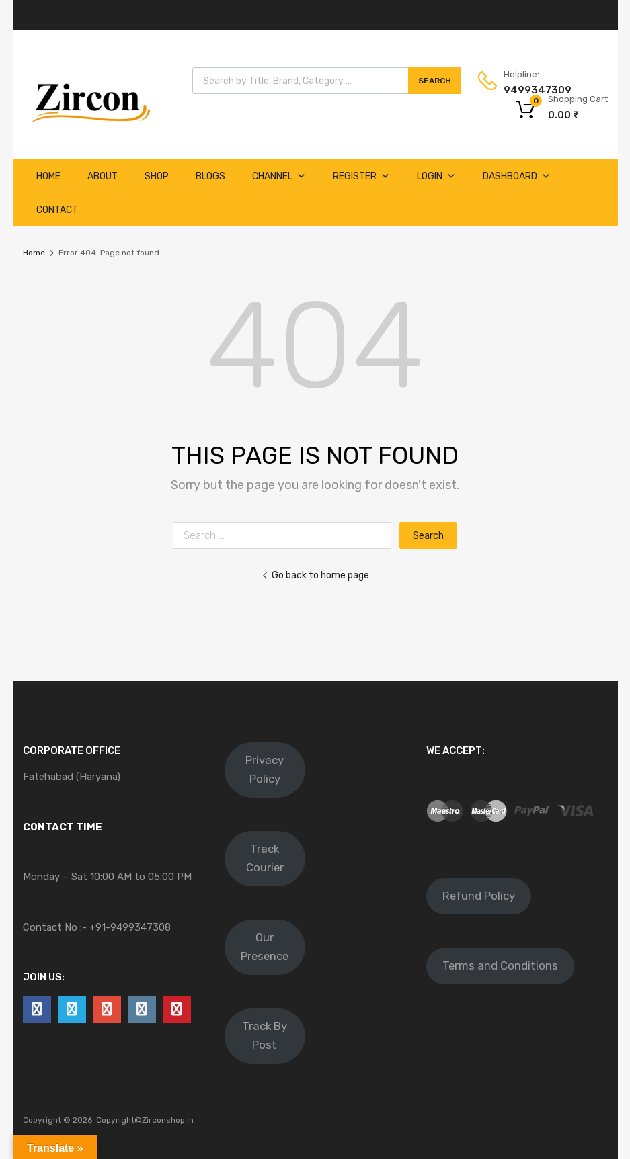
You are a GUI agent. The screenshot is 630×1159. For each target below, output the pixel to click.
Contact (57, 210)
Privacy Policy (264, 769)
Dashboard (517, 176)
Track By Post (264, 1035)
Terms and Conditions (500, 965)
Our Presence (264, 947)
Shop (157, 176)
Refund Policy (478, 895)
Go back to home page (315, 575)
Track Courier (265, 858)
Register (361, 176)
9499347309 (536, 90)
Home (48, 176)
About (102, 176)
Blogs (210, 176)
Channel (279, 176)
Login (436, 176)
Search (434, 80)
